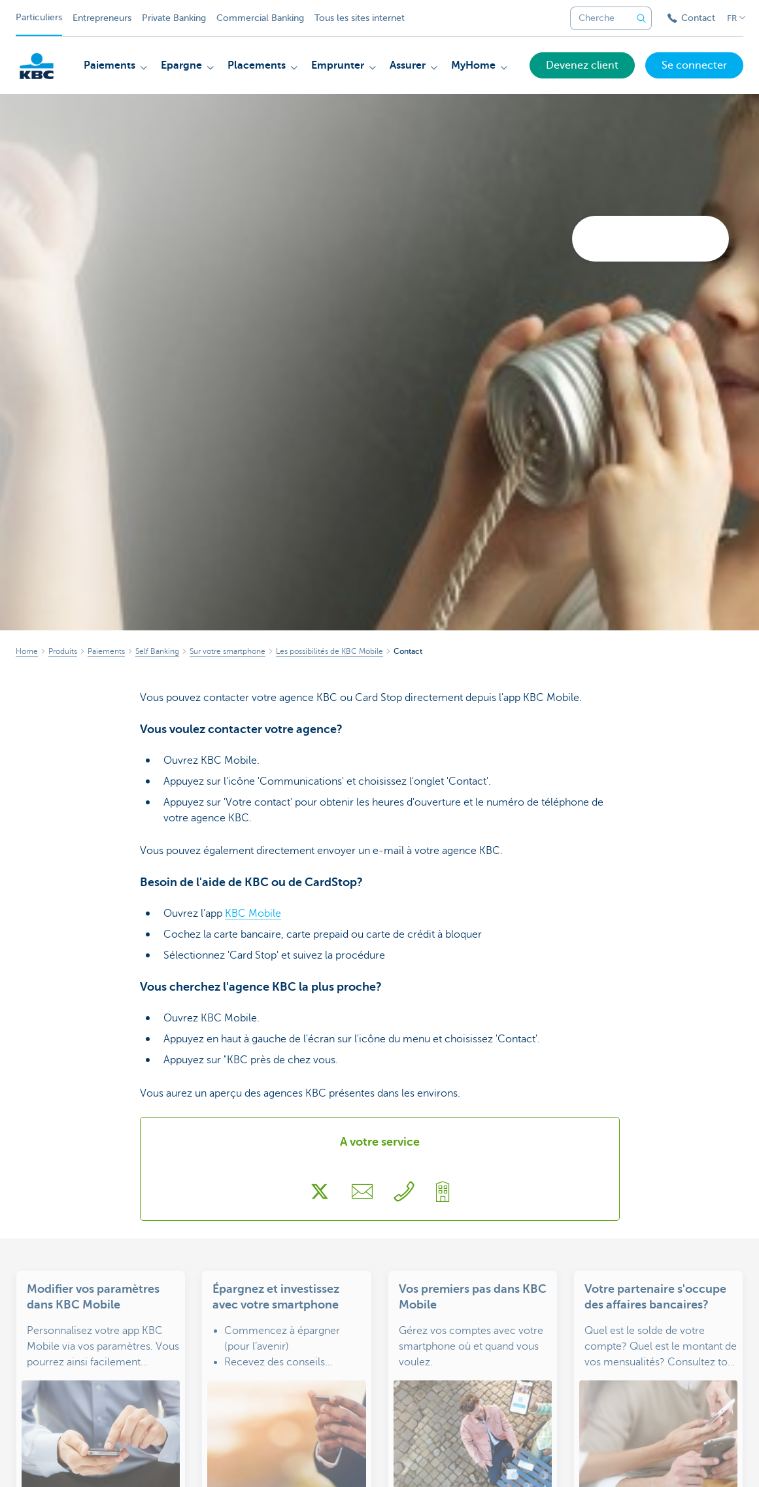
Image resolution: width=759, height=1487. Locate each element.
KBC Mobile (253, 913)
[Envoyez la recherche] (641, 18)
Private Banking (174, 18)
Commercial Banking (260, 18)
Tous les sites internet (359, 18)
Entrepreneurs (102, 18)
